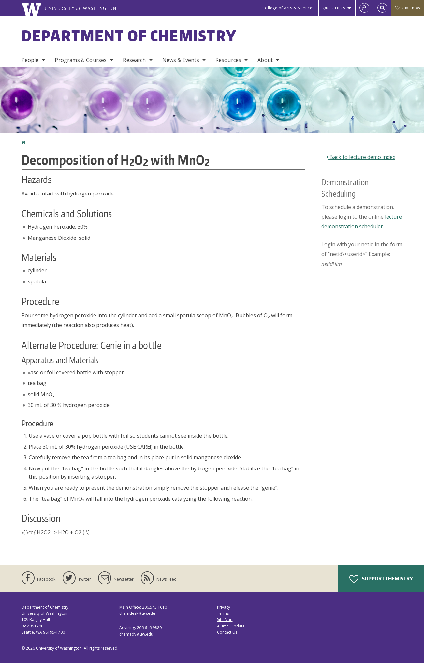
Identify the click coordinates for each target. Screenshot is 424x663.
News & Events (180, 60)
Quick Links (334, 8)
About (265, 60)
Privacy (223, 607)
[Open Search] (382, 8)
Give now (407, 8)
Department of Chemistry (129, 35)
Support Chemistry (381, 579)
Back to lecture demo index (360, 157)
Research (134, 60)
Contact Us (227, 632)
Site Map (225, 619)
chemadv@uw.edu (136, 634)
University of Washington (59, 648)
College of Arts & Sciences (288, 8)
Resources (228, 60)
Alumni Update (231, 626)
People (30, 60)
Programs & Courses (81, 60)
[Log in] (364, 8)
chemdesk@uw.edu (137, 613)
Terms (223, 613)
